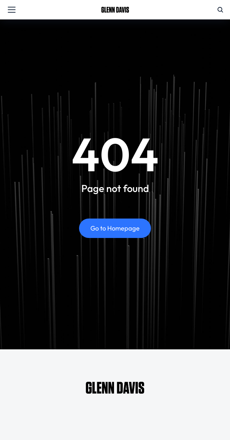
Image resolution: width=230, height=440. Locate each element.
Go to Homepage (115, 228)
